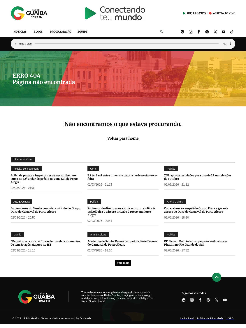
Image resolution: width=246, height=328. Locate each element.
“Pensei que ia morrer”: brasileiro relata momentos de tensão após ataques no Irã (45, 243)
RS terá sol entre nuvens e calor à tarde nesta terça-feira (122, 177)
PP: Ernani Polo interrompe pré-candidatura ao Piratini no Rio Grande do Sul (196, 243)
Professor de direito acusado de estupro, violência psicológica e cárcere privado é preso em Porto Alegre (121, 212)
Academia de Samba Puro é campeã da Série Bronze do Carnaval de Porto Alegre (122, 243)
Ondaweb (85, 318)
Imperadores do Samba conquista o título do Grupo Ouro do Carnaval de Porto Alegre (45, 210)
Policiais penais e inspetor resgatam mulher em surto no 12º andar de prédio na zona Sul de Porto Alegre (44, 179)
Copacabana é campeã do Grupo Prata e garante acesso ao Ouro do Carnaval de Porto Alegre (196, 210)
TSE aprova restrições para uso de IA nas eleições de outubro (197, 177)
